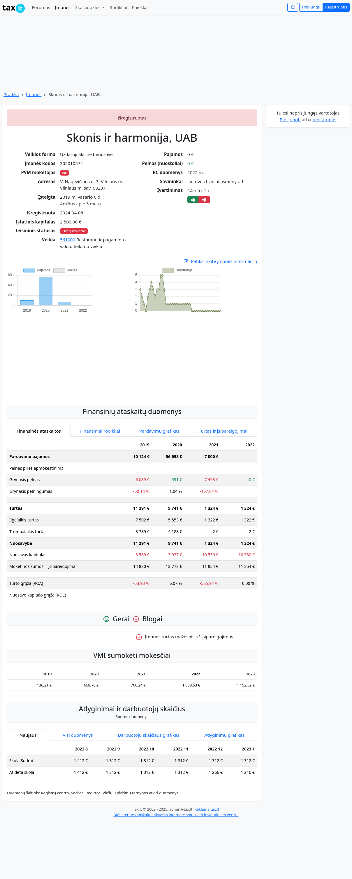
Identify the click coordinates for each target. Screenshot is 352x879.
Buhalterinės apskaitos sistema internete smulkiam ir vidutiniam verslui (175, 814)
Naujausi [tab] (29, 735)
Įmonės (63, 7)
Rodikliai (118, 7)
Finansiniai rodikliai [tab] (100, 431)
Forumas (41, 7)
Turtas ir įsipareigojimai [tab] (223, 431)
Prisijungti (311, 7)
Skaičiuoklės (88, 7)
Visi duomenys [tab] (78, 735)
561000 (67, 239)
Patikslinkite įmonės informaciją (220, 261)
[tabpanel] (132, 522)
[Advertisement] (132, 356)
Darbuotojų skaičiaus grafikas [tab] (148, 735)
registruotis (324, 119)
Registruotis (336, 7)
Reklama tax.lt (206, 809)
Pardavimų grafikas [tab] (159, 431)
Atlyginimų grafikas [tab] (224, 735)
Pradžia (11, 94)
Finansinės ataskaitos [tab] (39, 431)
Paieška (140, 7)
